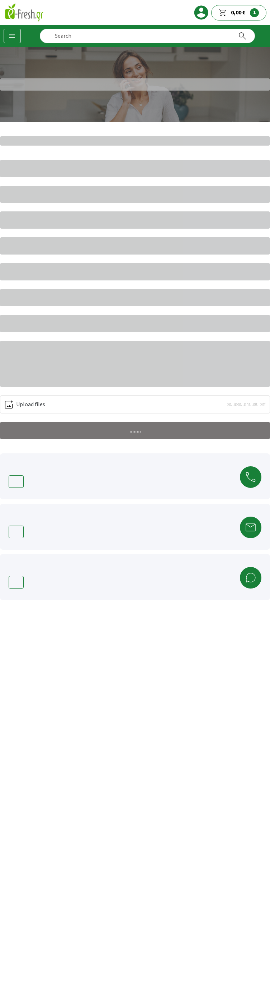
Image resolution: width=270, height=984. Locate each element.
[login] (201, 12)
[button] (135, 404)
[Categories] (12, 36)
